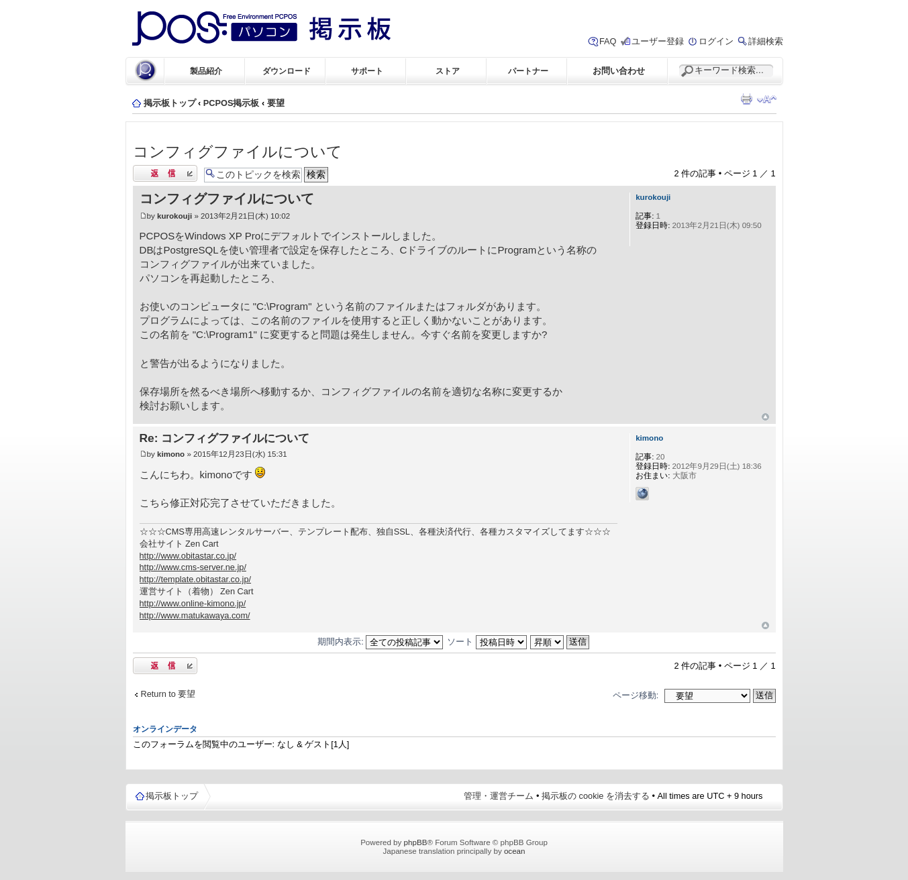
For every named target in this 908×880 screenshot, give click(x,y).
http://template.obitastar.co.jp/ (196, 579)
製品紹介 (206, 70)
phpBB (415, 842)
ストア (448, 70)
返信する (165, 173)
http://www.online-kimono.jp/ (193, 603)
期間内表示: (380, 642)
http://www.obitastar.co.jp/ (188, 556)
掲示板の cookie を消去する (596, 796)
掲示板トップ (170, 103)
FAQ (608, 41)
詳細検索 (765, 41)
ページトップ (765, 417)
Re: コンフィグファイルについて (225, 438)
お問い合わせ (619, 71)
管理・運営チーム (499, 796)
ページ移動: (636, 695)
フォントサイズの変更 (766, 99)
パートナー (528, 70)
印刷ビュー (746, 99)
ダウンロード (286, 70)
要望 (276, 103)
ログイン (716, 41)
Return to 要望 (168, 694)
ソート (487, 642)
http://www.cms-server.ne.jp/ (193, 567)
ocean (514, 850)
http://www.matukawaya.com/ (195, 615)
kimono (171, 453)
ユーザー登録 (658, 41)
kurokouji (174, 215)
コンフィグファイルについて (237, 151)
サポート (367, 70)
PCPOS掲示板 (231, 103)
